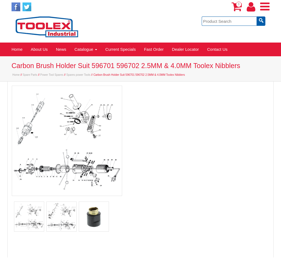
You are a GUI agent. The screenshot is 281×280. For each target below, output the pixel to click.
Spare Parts (30, 74)
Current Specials (120, 49)
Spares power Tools (78, 74)
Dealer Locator (185, 49)
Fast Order (154, 49)
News (61, 49)
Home (17, 49)
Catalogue (85, 49)
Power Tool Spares (51, 74)
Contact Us (217, 49)
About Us (39, 49)
